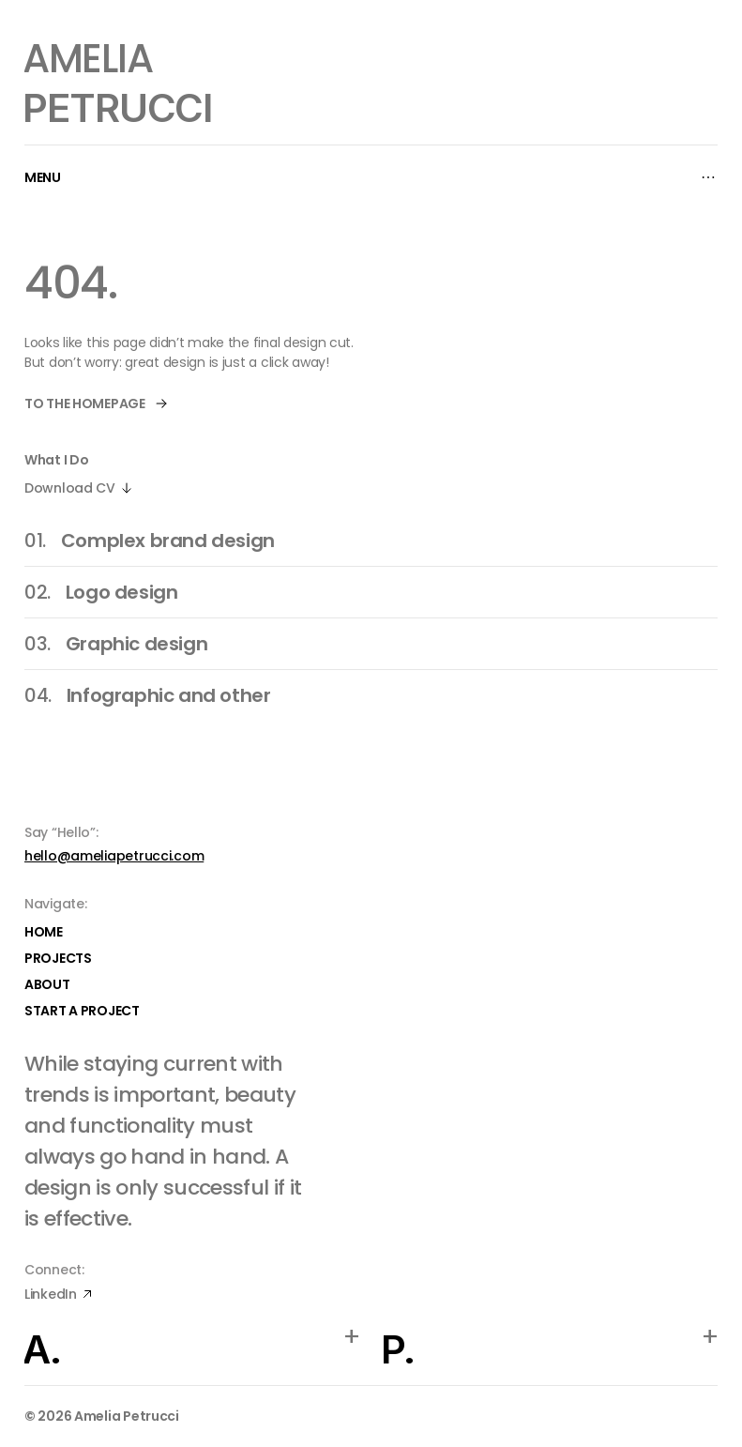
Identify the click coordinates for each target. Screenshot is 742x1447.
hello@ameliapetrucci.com (114, 855)
